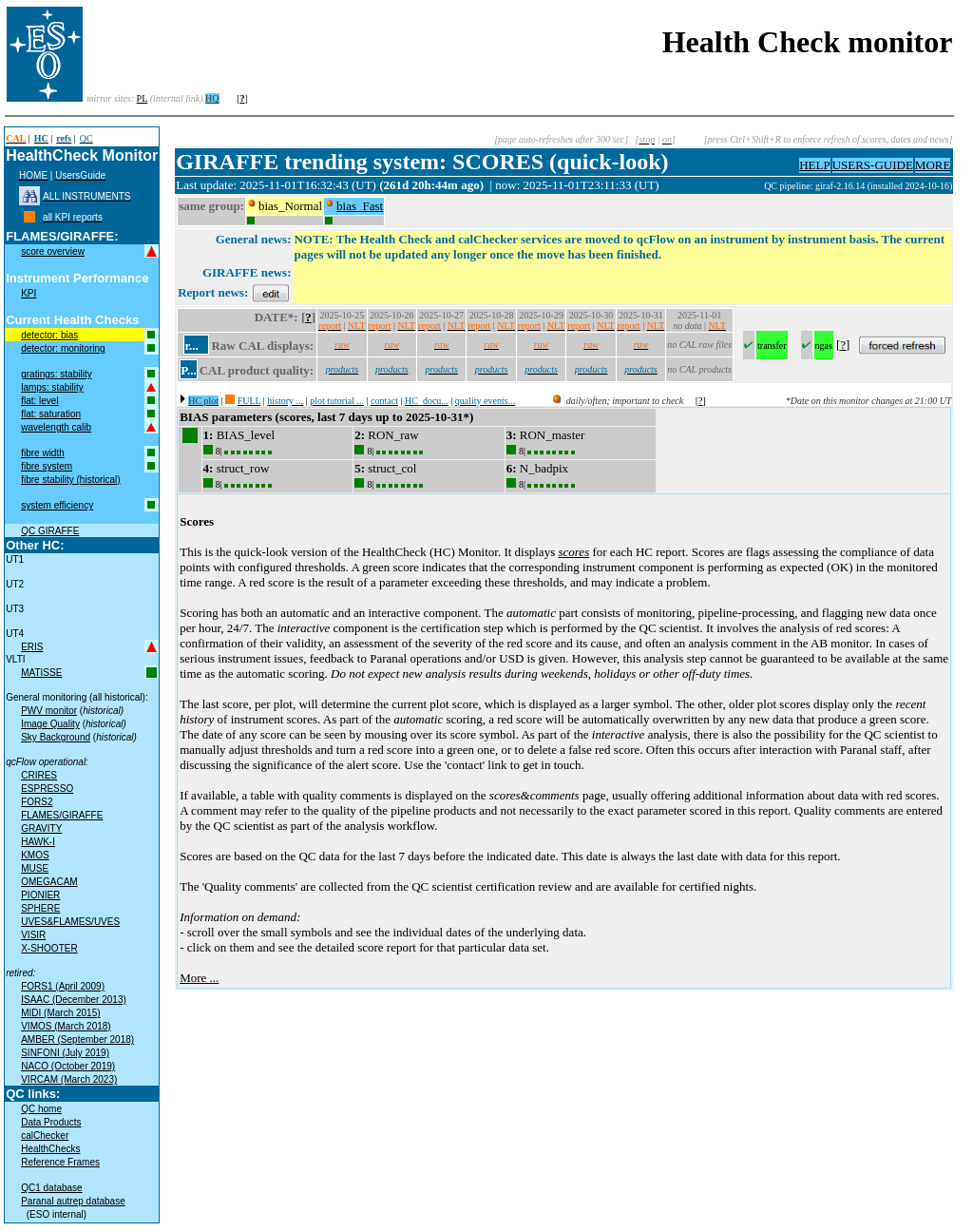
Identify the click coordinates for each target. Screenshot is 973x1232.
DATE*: (276, 317)
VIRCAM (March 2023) (69, 1079)
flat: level (39, 400)
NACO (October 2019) (68, 1066)
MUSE (34, 868)
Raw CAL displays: (262, 345)
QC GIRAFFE (50, 531)
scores (573, 552)
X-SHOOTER (49, 948)
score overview (53, 251)
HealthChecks (50, 1149)
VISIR (33, 935)
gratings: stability (56, 374)
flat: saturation (51, 414)
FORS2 (36, 802)
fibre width (43, 453)
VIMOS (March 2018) (65, 1026)
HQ (212, 98)
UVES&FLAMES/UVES (70, 921)
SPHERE (40, 908)
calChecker (44, 1135)
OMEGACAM (49, 881)
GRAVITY (41, 828)
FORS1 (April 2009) (63, 986)
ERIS (32, 647)
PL (142, 98)
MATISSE (41, 672)
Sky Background (55, 737)
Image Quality (50, 724)
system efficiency (57, 505)
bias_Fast (359, 206)
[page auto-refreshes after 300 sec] (561, 139)
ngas (823, 345)
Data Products (51, 1122)
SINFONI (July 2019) (65, 1053)
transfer (772, 345)
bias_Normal (290, 206)
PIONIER (40, 895)
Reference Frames (60, 1162)
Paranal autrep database (73, 1201)
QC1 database (52, 1188)
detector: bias (49, 335)
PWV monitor (49, 710)
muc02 (749, 186)
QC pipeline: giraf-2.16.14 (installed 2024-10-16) (858, 186)
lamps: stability (52, 387)
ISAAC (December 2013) (73, 999)
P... (189, 370)
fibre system (46, 466)
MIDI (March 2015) (60, 1013)
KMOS (34, 855)
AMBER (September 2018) (77, 1039)
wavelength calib (56, 427)
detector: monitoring (63, 348)
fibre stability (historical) (70, 479)
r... (191, 345)
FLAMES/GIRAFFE (62, 815)
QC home (41, 1109)
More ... (199, 978)
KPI (28, 293)
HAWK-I (38, 842)
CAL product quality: (257, 370)
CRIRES (39, 775)
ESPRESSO (47, 788)
